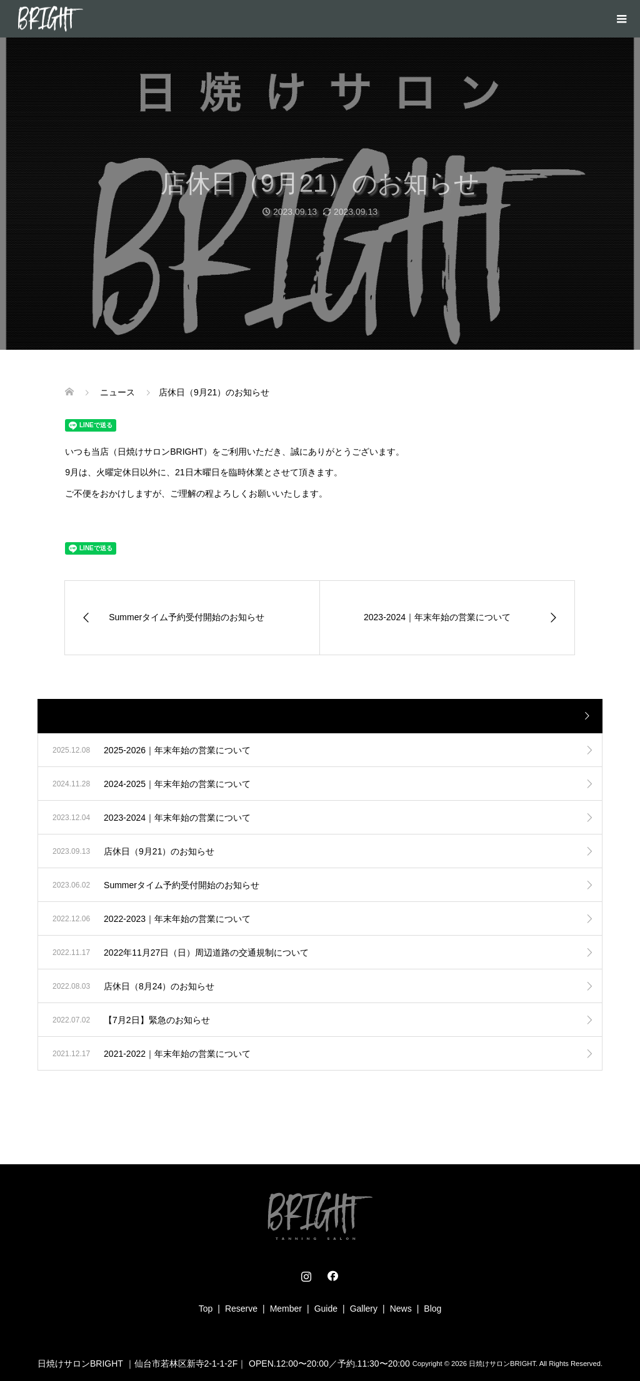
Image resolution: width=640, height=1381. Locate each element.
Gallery (364, 1309)
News (401, 1309)
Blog (432, 1309)
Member (286, 1309)
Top (206, 1309)
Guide (326, 1309)
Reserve (241, 1309)
